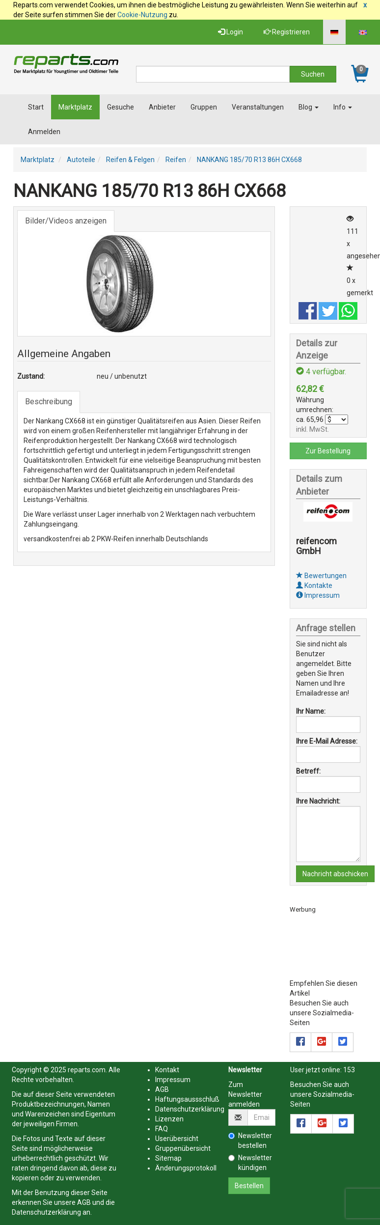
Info (342, 107)
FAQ (161, 1129)
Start (36, 107)
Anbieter (162, 107)
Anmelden (44, 132)
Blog (309, 107)
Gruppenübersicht (183, 1148)
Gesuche (120, 107)
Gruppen (203, 107)
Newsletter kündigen (250, 1162)
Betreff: (308, 771)
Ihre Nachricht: (318, 801)
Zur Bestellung (328, 451)
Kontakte (314, 585)
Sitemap (168, 1158)
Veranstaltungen (258, 107)
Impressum (318, 595)
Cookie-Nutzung (142, 15)
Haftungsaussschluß (187, 1099)
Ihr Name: (311, 711)
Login (230, 32)
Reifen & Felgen (130, 160)
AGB (84, 1202)
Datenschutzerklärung (46, 1212)
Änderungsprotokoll (186, 1168)
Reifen (175, 160)
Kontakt (167, 1070)
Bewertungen (321, 576)
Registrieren (287, 32)
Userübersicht (176, 1138)
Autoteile (81, 160)
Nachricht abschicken (335, 874)
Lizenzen (169, 1119)
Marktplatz (75, 107)
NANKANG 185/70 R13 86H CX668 (249, 160)
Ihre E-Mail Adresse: (326, 741)
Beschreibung (48, 401)
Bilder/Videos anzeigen (66, 220)
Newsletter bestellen (250, 1140)
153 (349, 1070)
